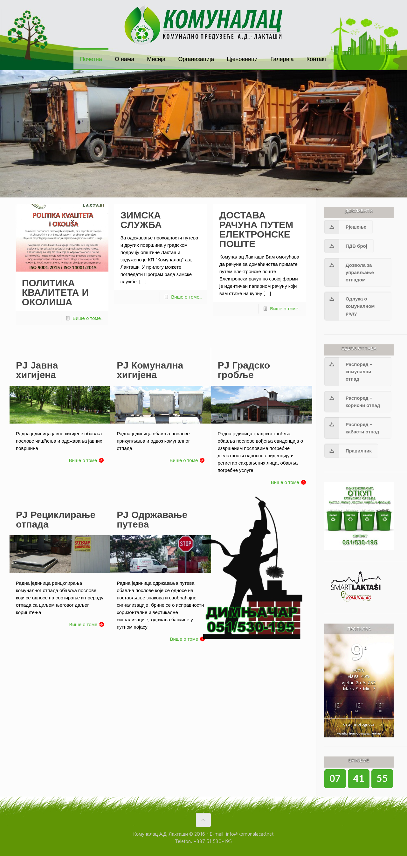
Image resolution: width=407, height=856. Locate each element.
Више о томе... (88, 318)
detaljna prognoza (359, 724)
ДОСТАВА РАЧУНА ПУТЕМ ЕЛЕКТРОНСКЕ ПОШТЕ (256, 229)
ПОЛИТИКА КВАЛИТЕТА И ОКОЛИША (55, 292)
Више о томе (83, 460)
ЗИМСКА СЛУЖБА (141, 219)
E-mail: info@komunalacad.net (242, 834)
